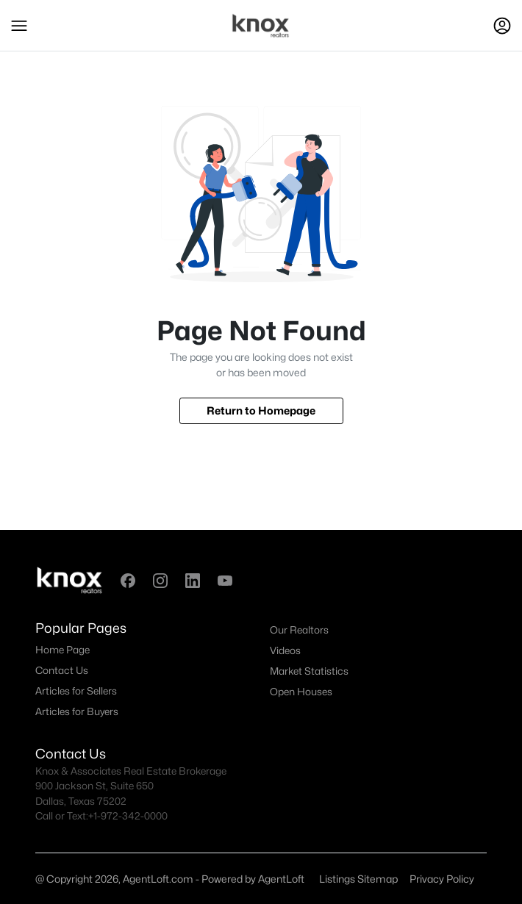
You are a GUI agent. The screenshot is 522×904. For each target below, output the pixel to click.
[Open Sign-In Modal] (502, 26)
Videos (285, 650)
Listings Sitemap (358, 878)
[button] (19, 25)
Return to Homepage (261, 410)
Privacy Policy (442, 878)
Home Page (62, 650)
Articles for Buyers (76, 711)
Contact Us (61, 670)
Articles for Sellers (76, 691)
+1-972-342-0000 (128, 816)
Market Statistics (309, 671)
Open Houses (301, 691)
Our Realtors (299, 630)
